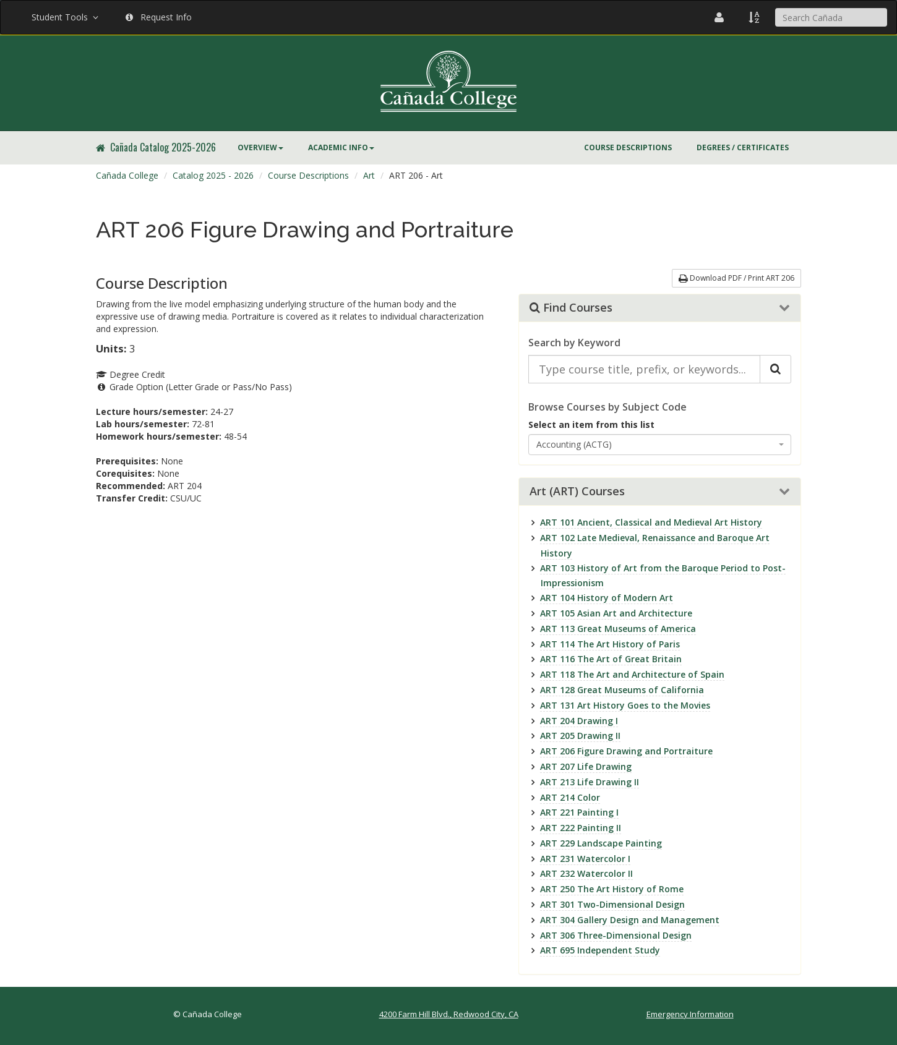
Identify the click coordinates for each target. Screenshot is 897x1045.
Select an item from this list (591, 424)
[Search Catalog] (775, 369)
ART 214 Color (570, 797)
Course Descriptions (628, 147)
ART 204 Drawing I (579, 721)
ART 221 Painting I (579, 812)
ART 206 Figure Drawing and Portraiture (626, 751)
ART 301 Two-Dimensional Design (612, 904)
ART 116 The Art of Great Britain (611, 659)
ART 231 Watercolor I (585, 858)
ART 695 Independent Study (600, 950)
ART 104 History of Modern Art (606, 598)
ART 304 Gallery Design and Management (629, 920)
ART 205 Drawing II (580, 735)
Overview (260, 147)
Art (369, 175)
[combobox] (660, 444)
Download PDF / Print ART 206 (736, 278)
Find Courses (571, 308)
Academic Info (341, 147)
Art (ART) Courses (577, 491)
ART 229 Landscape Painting (601, 843)
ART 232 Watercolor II (586, 873)
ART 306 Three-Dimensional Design (616, 935)
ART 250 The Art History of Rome (612, 889)
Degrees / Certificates (743, 147)
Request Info (159, 17)
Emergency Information (690, 1014)
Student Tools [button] (66, 17)
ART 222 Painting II (580, 828)
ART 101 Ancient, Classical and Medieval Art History (651, 522)
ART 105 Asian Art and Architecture (616, 613)
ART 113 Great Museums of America (618, 628)
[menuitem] (260, 147)
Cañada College (127, 175)
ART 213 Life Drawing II (589, 782)
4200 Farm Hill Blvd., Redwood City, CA (448, 1014)
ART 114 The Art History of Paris (610, 644)
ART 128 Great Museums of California (622, 690)
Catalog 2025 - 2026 (213, 175)
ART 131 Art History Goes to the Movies (625, 705)
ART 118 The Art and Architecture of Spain (632, 674)
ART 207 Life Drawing (586, 766)
